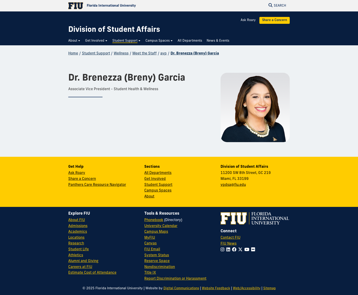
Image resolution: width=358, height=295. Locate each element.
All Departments (157, 173)
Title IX (150, 273)
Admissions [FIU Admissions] (77, 226)
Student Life (78, 249)
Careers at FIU (80, 267)
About (149, 196)
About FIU (76, 220)
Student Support (96, 53)
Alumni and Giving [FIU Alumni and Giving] (83, 261)
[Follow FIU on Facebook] (235, 250)
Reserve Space (157, 261)
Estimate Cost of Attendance (92, 273)
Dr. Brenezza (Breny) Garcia (195, 53)
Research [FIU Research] (76, 243)
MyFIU (149, 238)
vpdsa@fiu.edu (233, 185)
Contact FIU (230, 238)
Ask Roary (248, 20)
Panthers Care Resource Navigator (97, 185)
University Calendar (160, 226)
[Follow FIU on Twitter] (241, 250)
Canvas (150, 243)
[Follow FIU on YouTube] (247, 250)
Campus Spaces (157, 190)
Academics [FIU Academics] (77, 232)
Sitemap (269, 288)
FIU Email (152, 249)
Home (73, 53)
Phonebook (153, 220)
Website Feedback (216, 288)
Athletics (75, 255)
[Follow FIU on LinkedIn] (229, 250)
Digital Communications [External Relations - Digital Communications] (181, 288)
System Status (156, 255)
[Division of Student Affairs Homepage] (114, 30)
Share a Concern (274, 20)
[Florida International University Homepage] (123, 6)
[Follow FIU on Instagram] (223, 250)
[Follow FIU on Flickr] (254, 250)
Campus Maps (156, 232)
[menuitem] (74, 40)
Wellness (121, 53)
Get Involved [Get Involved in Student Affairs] (155, 179)
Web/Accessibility (247, 288)
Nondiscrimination (159, 267)
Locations (76, 238)
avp (163, 53)
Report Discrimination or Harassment (175, 279)
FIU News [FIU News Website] (229, 244)
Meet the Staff (144, 53)
